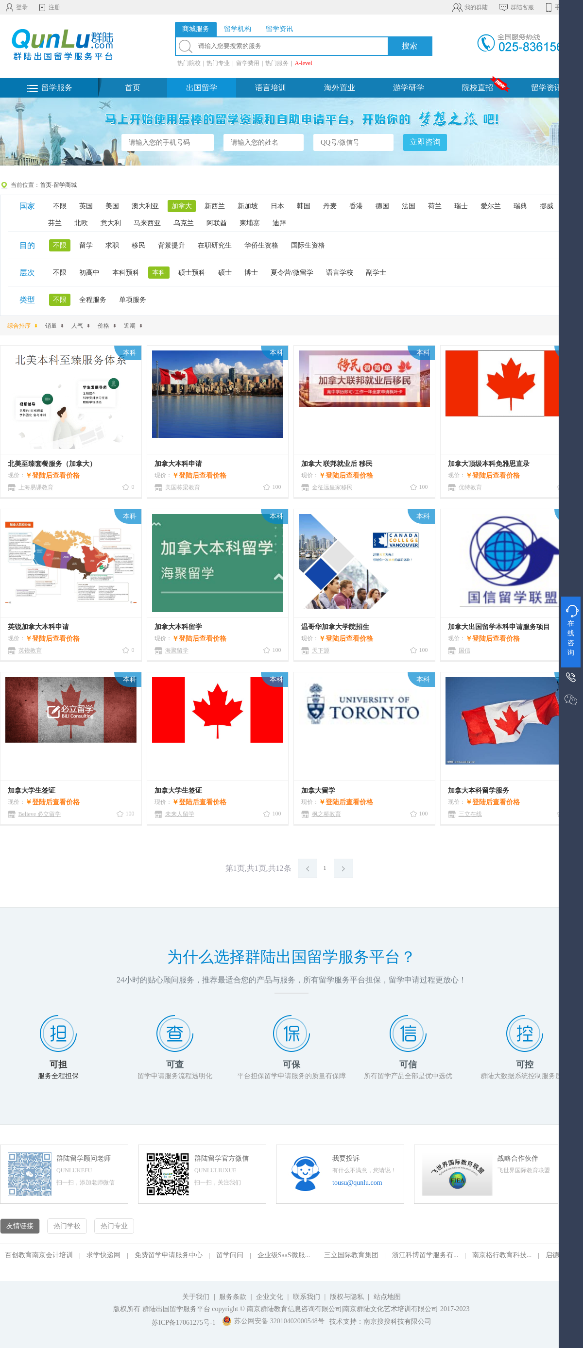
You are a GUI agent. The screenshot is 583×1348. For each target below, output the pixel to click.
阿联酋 (216, 223)
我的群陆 (469, 7)
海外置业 (339, 87)
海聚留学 (177, 650)
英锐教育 (30, 650)
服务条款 (232, 1296)
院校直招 (477, 87)
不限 (60, 206)
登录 (16, 7)
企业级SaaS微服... (283, 1255)
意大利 (111, 223)
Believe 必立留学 (39, 814)
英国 (86, 206)
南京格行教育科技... (502, 1255)
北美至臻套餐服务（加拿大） (52, 463)
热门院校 (189, 63)
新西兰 (215, 206)
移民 (138, 245)
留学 (86, 245)
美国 (112, 206)
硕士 (225, 272)
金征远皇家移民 (332, 487)
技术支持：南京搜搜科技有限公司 (380, 1321)
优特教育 (470, 487)
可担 (58, 1064)
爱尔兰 (490, 206)
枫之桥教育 (326, 814)
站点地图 (387, 1296)
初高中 (89, 272)
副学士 (376, 272)
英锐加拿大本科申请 (38, 627)
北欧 (81, 223)
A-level (303, 63)
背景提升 (171, 245)
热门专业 (218, 63)
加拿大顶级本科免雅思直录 (489, 463)
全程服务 (92, 299)
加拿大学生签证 (31, 790)
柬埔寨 (250, 223)
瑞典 (520, 206)
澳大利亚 (145, 206)
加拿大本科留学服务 (478, 790)
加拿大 (181, 206)
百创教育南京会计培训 (39, 1255)
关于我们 (195, 1296)
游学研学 (408, 87)
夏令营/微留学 (292, 272)
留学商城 (65, 185)
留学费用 (247, 63)
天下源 (320, 650)
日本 (277, 206)
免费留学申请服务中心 (169, 1255)
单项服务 (132, 299)
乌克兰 (183, 223)
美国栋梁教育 (182, 487)
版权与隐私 (347, 1296)
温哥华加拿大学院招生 (335, 627)
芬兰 (55, 223)
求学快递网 (103, 1255)
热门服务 (277, 63)
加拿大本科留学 (178, 627)
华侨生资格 (261, 245)
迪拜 (279, 223)
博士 (251, 272)
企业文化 (269, 1296)
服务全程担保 (58, 1076)
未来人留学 (179, 814)
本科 (159, 272)
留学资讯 (546, 87)
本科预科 (125, 272)
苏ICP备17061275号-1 (183, 1322)
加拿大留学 (318, 790)
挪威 (546, 206)
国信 (464, 650)
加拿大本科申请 (178, 463)
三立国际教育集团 (351, 1255)
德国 (382, 206)
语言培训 (270, 87)
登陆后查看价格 (56, 475)
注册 (48, 7)
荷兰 (435, 206)
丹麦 (330, 206)
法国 (408, 206)
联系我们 (307, 1296)
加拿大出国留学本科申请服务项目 (499, 627)
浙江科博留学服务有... (425, 1255)
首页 (132, 87)
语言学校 (339, 272)
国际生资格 (308, 245)
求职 (112, 245)
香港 (356, 206)
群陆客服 (515, 7)
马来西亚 (147, 223)
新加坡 (248, 206)
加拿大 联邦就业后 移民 (337, 463)
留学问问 (229, 1255)
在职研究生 (215, 245)
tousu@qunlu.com (357, 1182)
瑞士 (461, 206)
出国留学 (201, 87)
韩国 (303, 206)
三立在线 (470, 814)
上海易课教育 (35, 487)
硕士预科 (192, 272)
